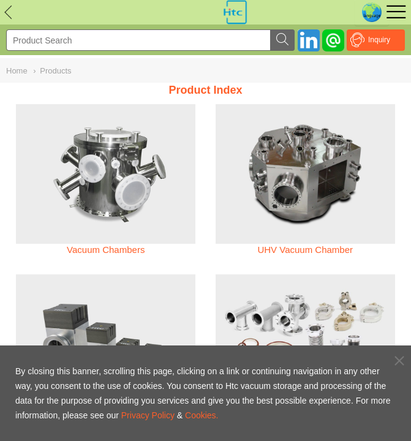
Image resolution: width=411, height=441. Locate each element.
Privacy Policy (148, 415)
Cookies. (201, 415)
